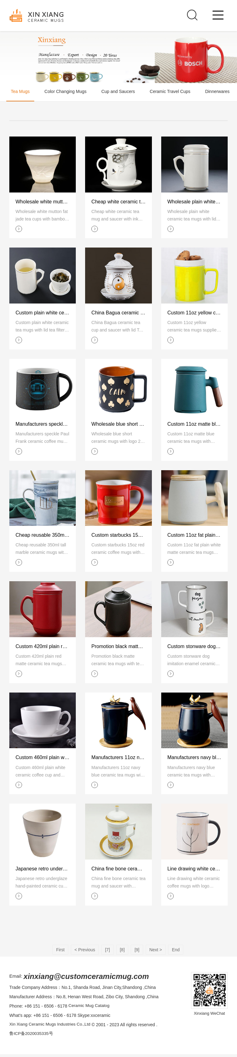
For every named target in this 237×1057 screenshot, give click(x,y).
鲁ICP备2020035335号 (31, 1036)
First (60, 952)
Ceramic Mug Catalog (89, 1008)
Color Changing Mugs (66, 92)
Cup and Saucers (121, 92)
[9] (136, 952)
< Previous (85, 952)
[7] (107, 952)
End (176, 952)
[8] (122, 952)
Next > (155, 952)
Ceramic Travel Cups (175, 92)
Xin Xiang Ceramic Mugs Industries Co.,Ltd (51, 1027)
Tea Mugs (18, 92)
